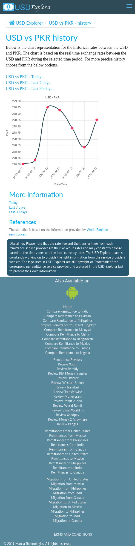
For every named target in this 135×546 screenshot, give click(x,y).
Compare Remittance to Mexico (67, 343)
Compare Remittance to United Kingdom (67, 325)
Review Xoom (67, 364)
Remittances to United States (67, 454)
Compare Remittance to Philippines (67, 320)
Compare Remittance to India (67, 311)
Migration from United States (67, 479)
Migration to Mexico (67, 507)
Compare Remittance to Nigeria (67, 353)
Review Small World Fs (68, 410)
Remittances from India (67, 445)
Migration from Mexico (67, 484)
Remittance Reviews (67, 360)
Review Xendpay (67, 415)
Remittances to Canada (67, 472)
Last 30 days (18, 212)
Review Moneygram (68, 396)
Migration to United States (67, 502)
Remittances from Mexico (67, 435)
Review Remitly (67, 369)
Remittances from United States (67, 431)
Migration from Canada (67, 498)
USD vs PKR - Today (23, 77)
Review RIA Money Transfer (67, 373)
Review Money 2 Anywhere (67, 419)
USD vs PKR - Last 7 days (28, 82)
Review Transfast (67, 387)
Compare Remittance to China (67, 334)
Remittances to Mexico (67, 458)
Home (67, 307)
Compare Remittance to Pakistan (67, 316)
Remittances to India (67, 468)
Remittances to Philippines (67, 463)
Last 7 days (17, 207)
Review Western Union (67, 383)
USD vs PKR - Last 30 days (29, 88)
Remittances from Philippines (67, 440)
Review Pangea (67, 424)
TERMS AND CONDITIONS (72, 534)
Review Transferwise (67, 392)
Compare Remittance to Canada (67, 348)
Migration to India (67, 516)
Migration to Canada (67, 521)
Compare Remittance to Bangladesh (67, 339)
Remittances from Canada (67, 449)
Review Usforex (68, 378)
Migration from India (67, 493)
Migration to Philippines (67, 511)
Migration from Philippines (67, 488)
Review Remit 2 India (68, 401)
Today (13, 203)
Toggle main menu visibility (129, 4)
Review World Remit (67, 406)
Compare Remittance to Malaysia (67, 330)
